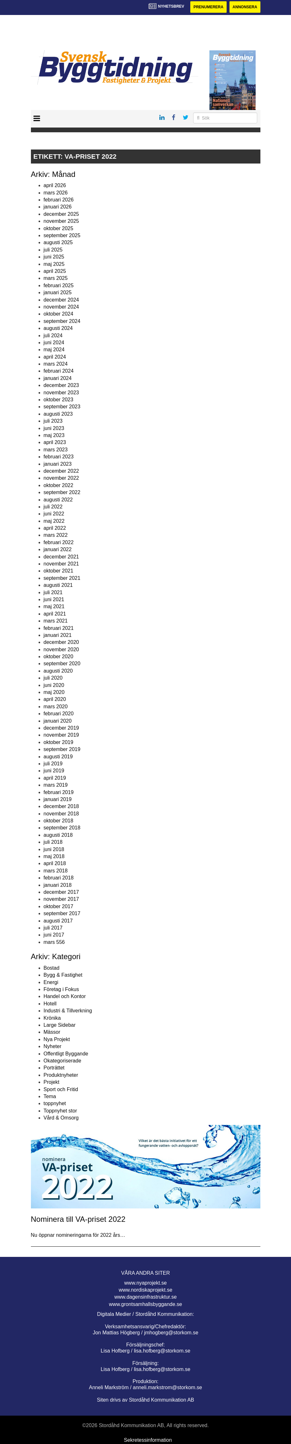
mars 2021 (56, 621)
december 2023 (61, 385)
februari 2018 (59, 877)
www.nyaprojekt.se (145, 1283)
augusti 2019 (58, 756)
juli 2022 (53, 506)
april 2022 (55, 528)
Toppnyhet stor (60, 1110)
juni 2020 (54, 685)
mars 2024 (56, 364)
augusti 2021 (58, 585)
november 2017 (61, 899)
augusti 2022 (58, 499)
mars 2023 (56, 449)
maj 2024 (54, 349)
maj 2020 (54, 692)
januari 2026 (58, 206)
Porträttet (54, 1067)
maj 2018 (54, 856)
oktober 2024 (58, 314)
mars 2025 (56, 278)
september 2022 (62, 492)
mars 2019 (56, 785)
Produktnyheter (61, 1075)
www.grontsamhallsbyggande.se (145, 1304)
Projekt (52, 1082)
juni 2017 (54, 934)
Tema (50, 1096)
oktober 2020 (58, 656)
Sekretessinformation (148, 1440)
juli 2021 (53, 592)
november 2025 (61, 221)
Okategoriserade (62, 1060)
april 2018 (55, 863)
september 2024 (62, 321)
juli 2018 (53, 842)
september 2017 (62, 913)
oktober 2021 (58, 570)
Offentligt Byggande (66, 1053)
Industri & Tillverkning (68, 1010)
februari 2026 (59, 199)
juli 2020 (53, 678)
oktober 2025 (58, 228)
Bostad (52, 968)
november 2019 (61, 735)
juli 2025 (53, 249)
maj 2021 (54, 606)
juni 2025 (54, 256)
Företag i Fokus (61, 989)
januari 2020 (58, 721)
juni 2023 (54, 428)
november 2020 (61, 649)
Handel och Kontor (65, 996)
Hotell (50, 1003)
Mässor (52, 1032)
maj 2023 (54, 435)
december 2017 (61, 892)
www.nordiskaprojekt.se (145, 1290)
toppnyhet (55, 1103)
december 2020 (61, 642)
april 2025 (55, 271)
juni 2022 (54, 513)
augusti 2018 (58, 835)
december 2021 (61, 556)
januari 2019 (58, 799)
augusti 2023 (58, 414)
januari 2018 (58, 885)
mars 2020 (56, 706)
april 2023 (55, 442)
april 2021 (55, 613)
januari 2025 (58, 292)
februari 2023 (59, 456)
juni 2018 (54, 849)
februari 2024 (59, 371)
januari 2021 (58, 635)
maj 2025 (54, 264)
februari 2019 (59, 792)
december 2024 (61, 300)
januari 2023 (58, 464)
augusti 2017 (58, 920)
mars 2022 (56, 535)
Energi (51, 982)
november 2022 (61, 478)
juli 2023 (53, 421)
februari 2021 (59, 628)
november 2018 (61, 813)
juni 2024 (54, 342)
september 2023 (62, 406)
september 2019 (62, 749)
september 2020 (62, 663)
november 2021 (61, 563)
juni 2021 (54, 599)
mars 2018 (56, 870)
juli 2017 (53, 927)
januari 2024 (58, 378)
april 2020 (55, 699)
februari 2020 (59, 713)
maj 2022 (54, 521)
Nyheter (53, 1046)
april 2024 (55, 357)
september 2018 (62, 827)
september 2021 (62, 578)
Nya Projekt (57, 1039)
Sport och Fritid (61, 1089)
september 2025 (62, 235)
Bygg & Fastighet (63, 975)
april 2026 (55, 185)
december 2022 (61, 471)
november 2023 (61, 392)
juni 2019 (54, 770)
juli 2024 (53, 335)
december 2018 (61, 806)
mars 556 (54, 942)
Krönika (52, 1018)
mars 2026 (56, 192)
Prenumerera (208, 7)
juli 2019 (53, 763)
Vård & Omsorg (61, 1117)
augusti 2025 (58, 242)
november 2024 (61, 307)
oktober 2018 (58, 820)
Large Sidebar (60, 1025)
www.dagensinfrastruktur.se (145, 1297)
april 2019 (55, 778)
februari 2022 (59, 542)
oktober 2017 (58, 906)
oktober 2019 (58, 742)
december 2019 (61, 728)
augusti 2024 (58, 328)
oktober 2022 (58, 485)
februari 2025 (59, 285)
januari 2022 (58, 549)
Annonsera (245, 7)
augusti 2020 (58, 671)
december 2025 (61, 214)
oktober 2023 (58, 399)
